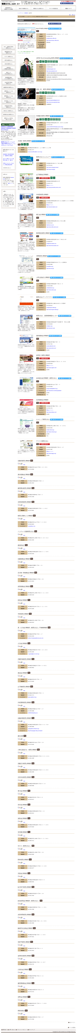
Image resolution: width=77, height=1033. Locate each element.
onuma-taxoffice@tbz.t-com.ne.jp (35, 151)
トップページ (20, 13)
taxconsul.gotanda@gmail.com (53, 100)
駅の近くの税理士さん (8, 110)
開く (70, 14)
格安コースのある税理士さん (8, 73)
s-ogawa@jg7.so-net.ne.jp (33, 653)
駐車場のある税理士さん (8, 114)
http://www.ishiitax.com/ (51, 412)
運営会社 (5, 1029)
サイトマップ (32, 1029)
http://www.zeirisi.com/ (51, 348)
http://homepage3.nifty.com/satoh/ (35, 730)
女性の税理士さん (8, 63)
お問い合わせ (12, 1029)
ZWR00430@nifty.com (33, 712)
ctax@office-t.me (31, 526)
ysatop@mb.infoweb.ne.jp (33, 728)
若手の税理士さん (8, 60)
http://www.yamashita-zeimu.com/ (53, 187)
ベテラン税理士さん (8, 56)
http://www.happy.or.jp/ (51, 453)
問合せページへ (49, 185)
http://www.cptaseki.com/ (51, 71)
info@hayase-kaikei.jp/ (51, 307)
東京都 (26, 13)
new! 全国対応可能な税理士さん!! (8, 47)
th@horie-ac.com (50, 225)
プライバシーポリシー (22, 1029)
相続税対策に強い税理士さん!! (8, 52)
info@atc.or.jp (49, 326)
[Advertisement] (8, 20)
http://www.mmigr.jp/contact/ (52, 167)
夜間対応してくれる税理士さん (8, 96)
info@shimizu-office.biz (51, 38)
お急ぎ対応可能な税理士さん (8, 83)
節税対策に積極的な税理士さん (8, 68)
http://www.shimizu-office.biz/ (52, 40)
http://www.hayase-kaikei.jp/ (52, 309)
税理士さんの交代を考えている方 (8, 119)
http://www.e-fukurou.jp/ (51, 431)
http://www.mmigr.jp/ (50, 169)
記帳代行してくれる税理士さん (8, 91)
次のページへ (72, 1022)
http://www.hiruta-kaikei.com (52, 245)
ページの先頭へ (72, 1027)
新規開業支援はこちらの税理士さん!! (8, 78)
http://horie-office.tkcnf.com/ (52, 227)
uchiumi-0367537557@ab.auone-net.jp (54, 126)
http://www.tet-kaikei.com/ (51, 206)
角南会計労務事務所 (7, 126)
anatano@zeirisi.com (50, 346)
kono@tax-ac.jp (49, 266)
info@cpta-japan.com (51, 69)
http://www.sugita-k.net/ (51, 367)
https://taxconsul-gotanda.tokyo (53, 102)
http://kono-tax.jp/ (50, 268)
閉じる (73, 14)
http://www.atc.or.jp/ (50, 328)
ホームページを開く (26, 42)
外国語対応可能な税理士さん (8, 106)
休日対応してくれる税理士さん (8, 101)
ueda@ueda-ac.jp (50, 287)
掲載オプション (10, 183)
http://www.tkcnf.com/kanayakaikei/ (53, 390)
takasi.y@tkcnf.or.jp (32, 697)
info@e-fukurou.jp (50, 429)
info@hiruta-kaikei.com (51, 243)
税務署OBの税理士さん (9, 87)
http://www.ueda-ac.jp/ (51, 289)
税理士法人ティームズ (8, 142)
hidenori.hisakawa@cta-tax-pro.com (35, 638)
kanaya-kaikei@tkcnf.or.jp (51, 388)
